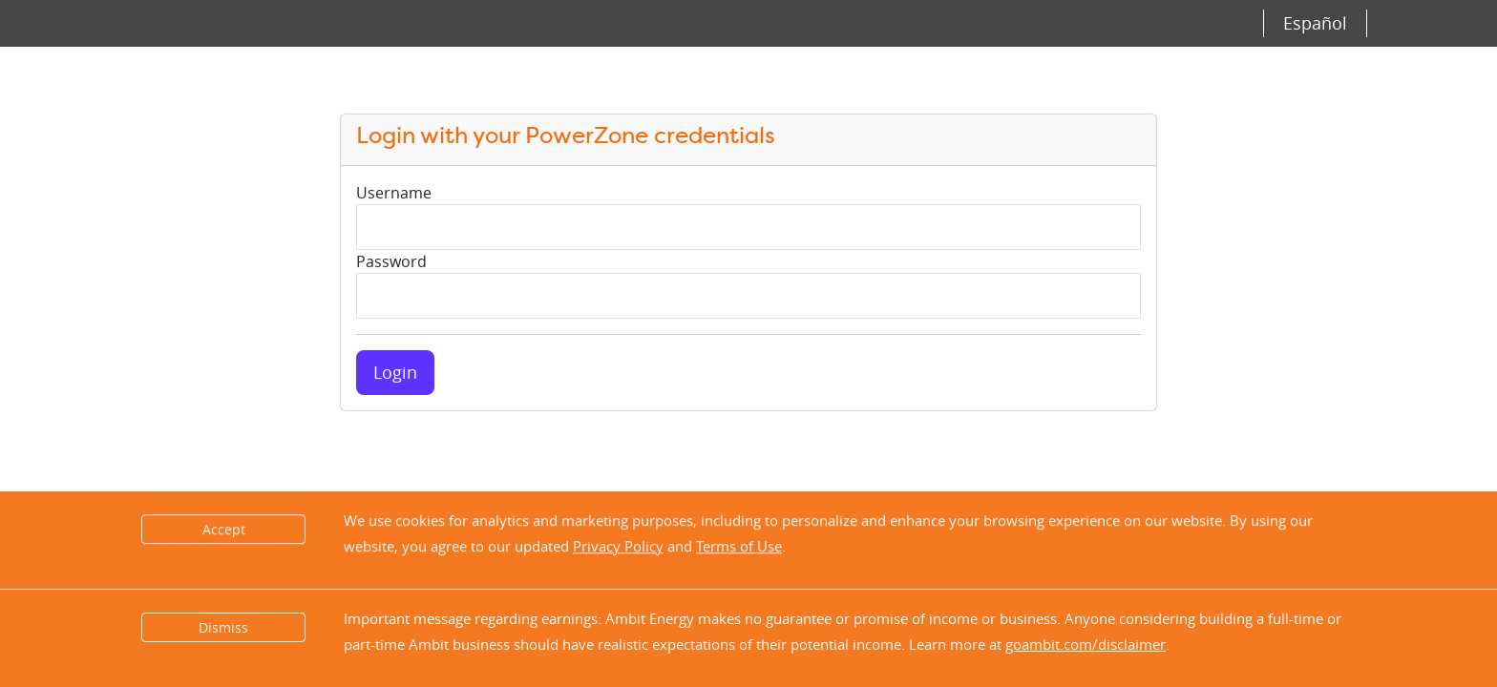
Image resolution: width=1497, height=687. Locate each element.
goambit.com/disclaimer (1085, 644)
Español (1315, 22)
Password (391, 261)
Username (394, 192)
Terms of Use (739, 546)
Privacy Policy (618, 546)
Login (395, 372)
